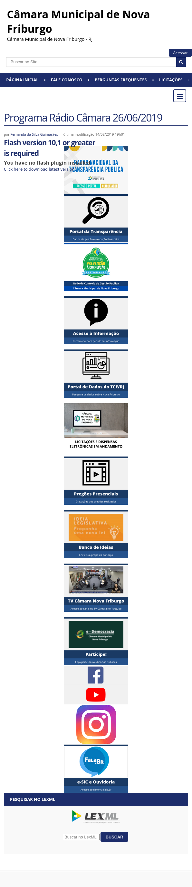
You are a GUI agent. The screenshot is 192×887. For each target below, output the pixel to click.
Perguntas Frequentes (121, 80)
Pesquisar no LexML (32, 799)
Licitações (171, 80)
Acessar (180, 53)
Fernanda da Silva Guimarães (34, 134)
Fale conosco (66, 80)
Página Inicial (22, 80)
